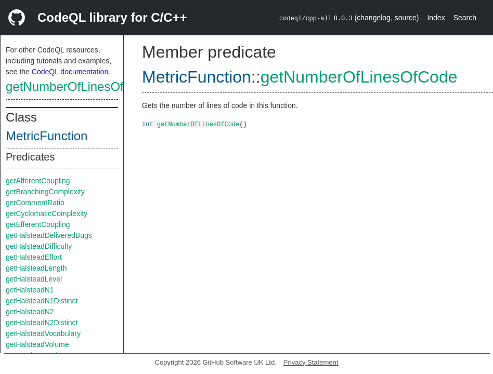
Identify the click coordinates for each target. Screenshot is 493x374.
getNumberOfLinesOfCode (79, 86)
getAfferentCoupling (38, 181)
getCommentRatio (35, 202)
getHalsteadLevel (34, 279)
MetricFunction (46, 136)
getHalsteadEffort (34, 257)
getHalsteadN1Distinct (42, 301)
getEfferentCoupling (38, 224)
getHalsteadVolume (37, 344)
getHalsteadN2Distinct (42, 322)
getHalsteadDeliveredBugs (49, 235)
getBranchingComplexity (45, 192)
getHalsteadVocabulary (43, 333)
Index (436, 18)
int (147, 123)
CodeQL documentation (70, 72)
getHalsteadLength (36, 268)
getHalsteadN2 (30, 312)
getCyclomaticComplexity (46, 213)
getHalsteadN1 (30, 290)
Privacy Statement (311, 362)
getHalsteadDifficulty (39, 246)
